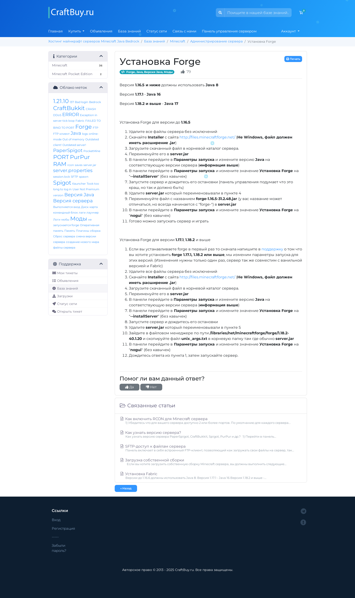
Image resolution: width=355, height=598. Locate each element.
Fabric (80, 120)
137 (72, 102)
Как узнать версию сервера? (211, 434)
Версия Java (79, 194)
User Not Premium (85, 189)
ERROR (70, 114)
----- (55, 537)
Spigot (62, 182)
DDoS (57, 115)
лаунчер (92, 212)
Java (76, 133)
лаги (82, 212)
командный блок (65, 212)
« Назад (125, 488)
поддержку (272, 249)
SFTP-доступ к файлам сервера (211, 448)
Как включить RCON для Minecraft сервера (211, 421)
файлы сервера (64, 247)
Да (129, 387)
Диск (85, 207)
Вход (56, 520)
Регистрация (63, 528)
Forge (83, 126)
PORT (61, 157)
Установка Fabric (211, 476)
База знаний (129, 31)
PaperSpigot (68, 150)
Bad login (81, 102)
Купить (75, 31)
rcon (70, 165)
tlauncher (79, 183)
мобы (65, 219)
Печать (293, 59)
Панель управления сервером (229, 31)
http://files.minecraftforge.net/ (207, 137)
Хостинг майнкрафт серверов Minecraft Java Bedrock (93, 41)
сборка (95, 230)
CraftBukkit (69, 108)
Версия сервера (73, 201)
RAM (59, 164)
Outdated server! (74, 145)
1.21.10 (61, 101)
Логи (56, 219)
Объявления (101, 31)
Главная (55, 31)
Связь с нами (184, 31)
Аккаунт (289, 31)
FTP (95, 127)
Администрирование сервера (216, 41)
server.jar (89, 165)
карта (94, 207)
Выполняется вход (66, 207)
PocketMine (91, 151)
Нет (151, 387)
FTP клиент (61, 133)
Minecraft (177, 41)
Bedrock (95, 102)
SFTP (74, 176)
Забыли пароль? (59, 548)
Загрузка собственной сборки (211, 462)
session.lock (61, 176)
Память (69, 230)
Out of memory (73, 139)
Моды (78, 218)
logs (85, 133)
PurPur (80, 157)
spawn (83, 176)
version (58, 195)
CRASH (91, 109)
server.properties (73, 170)
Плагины (82, 230)
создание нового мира (82, 242)
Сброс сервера (64, 236)
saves (79, 165)
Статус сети (156, 31)
